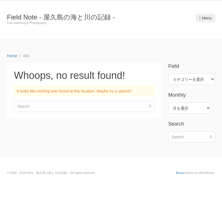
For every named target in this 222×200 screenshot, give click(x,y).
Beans (180, 172)
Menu (205, 18)
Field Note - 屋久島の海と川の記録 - (61, 17)
